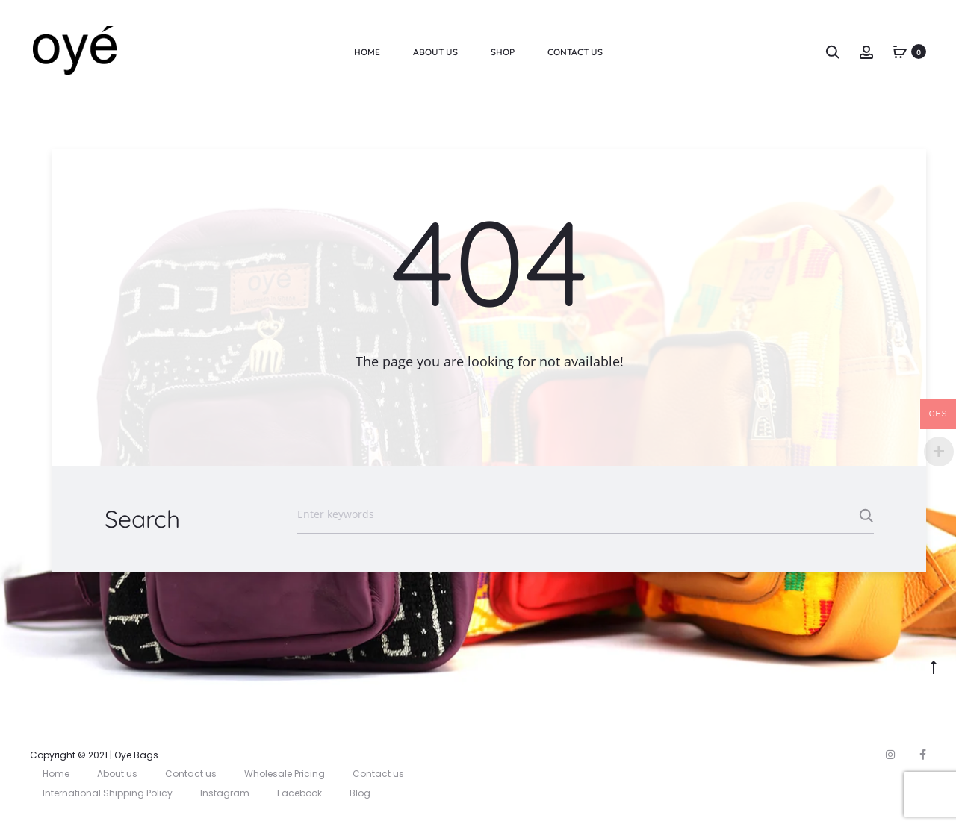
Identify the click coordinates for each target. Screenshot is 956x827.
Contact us (191, 773)
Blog (360, 793)
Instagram (224, 793)
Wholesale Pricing (284, 773)
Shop (503, 51)
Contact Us (575, 51)
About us (435, 51)
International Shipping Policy (108, 793)
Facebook (299, 793)
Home (367, 51)
